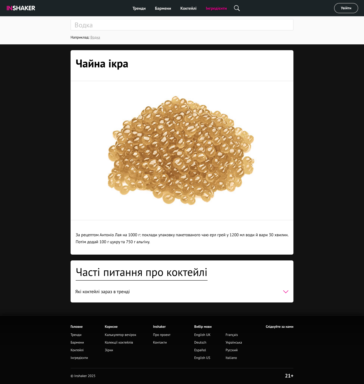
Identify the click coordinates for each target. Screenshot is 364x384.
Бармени (163, 8)
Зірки (109, 350)
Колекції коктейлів (119, 342)
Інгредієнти (216, 8)
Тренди (139, 8)
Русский (232, 350)
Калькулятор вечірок (120, 335)
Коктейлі (188, 8)
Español (200, 350)
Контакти (160, 342)
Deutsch (200, 342)
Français (232, 335)
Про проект (161, 335)
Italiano (231, 358)
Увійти (346, 8)
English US (202, 358)
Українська (234, 342)
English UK (202, 335)
